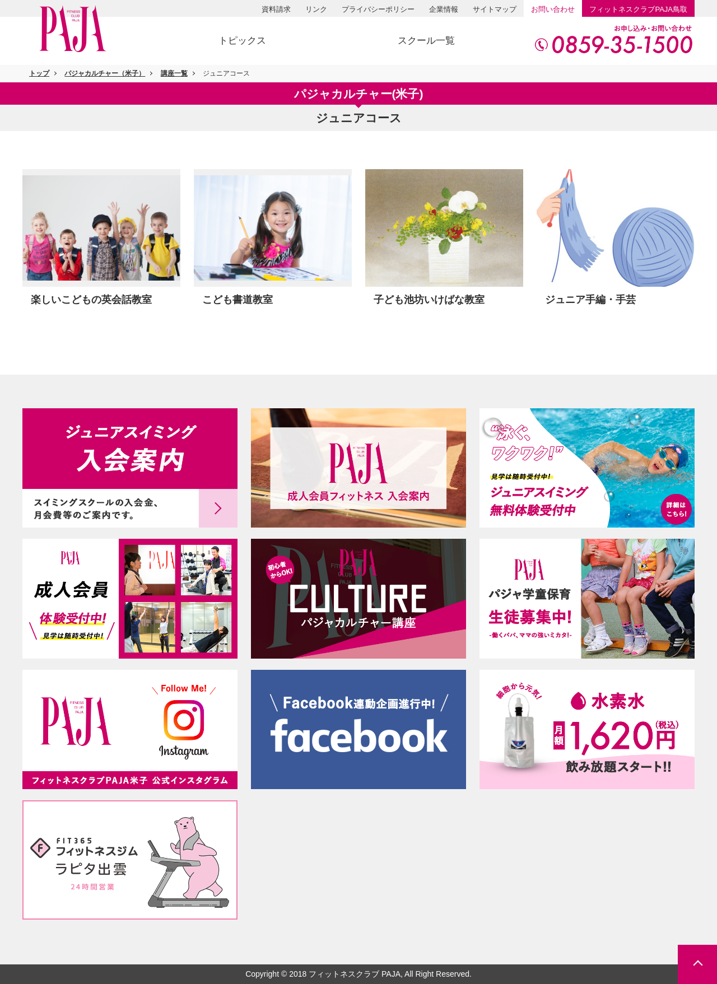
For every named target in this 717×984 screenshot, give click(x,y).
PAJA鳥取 (638, 9)
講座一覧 (174, 73)
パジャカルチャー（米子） (104, 73)
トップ (39, 73)
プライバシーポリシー (378, 9)
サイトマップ (494, 9)
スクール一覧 (426, 40)
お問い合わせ (553, 9)
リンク (316, 9)
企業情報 (443, 9)
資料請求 (276, 9)
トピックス (242, 40)
